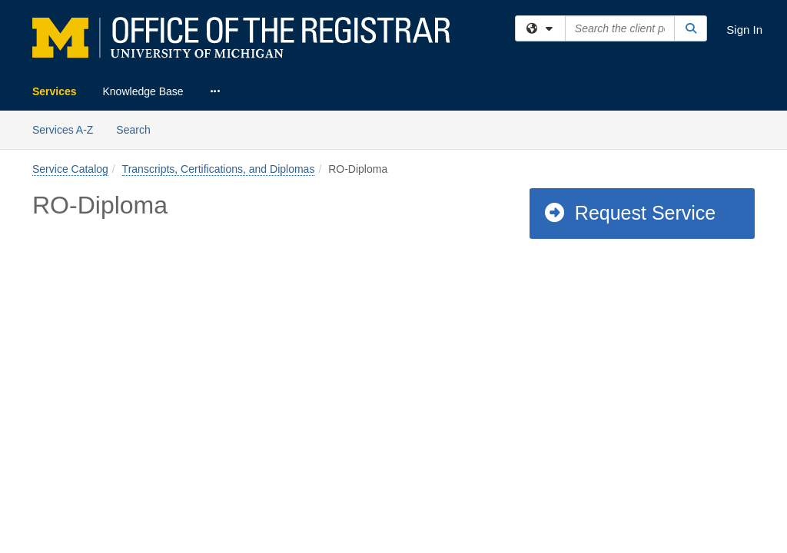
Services (54, 91)
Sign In (744, 29)
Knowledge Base (143, 91)
